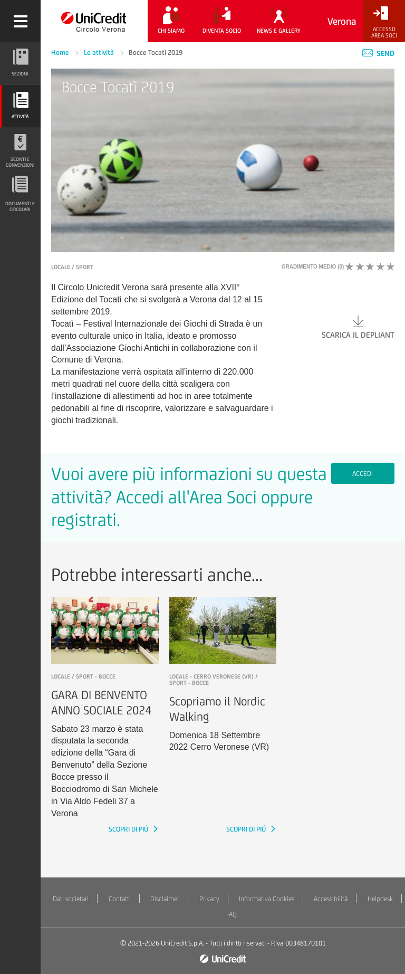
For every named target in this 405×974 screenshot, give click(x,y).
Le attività (99, 52)
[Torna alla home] (94, 21)
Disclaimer (164, 899)
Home (61, 52)
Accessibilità (331, 899)
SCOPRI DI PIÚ (129, 829)
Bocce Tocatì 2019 (155, 52)
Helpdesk (380, 899)
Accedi (362, 474)
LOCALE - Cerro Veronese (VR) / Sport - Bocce (213, 679)
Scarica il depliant (358, 326)
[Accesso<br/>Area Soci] (384, 22)
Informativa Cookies (266, 899)
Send (378, 53)
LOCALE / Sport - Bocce (83, 676)
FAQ (231, 914)
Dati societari (71, 899)
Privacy (209, 899)
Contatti (120, 899)
